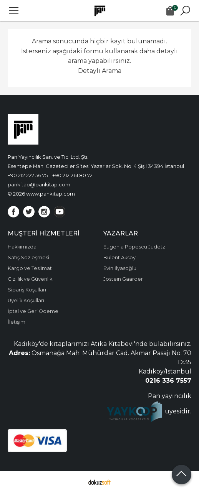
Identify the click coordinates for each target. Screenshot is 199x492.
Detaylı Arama (99, 70)
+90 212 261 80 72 (72, 175)
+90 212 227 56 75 (28, 175)
